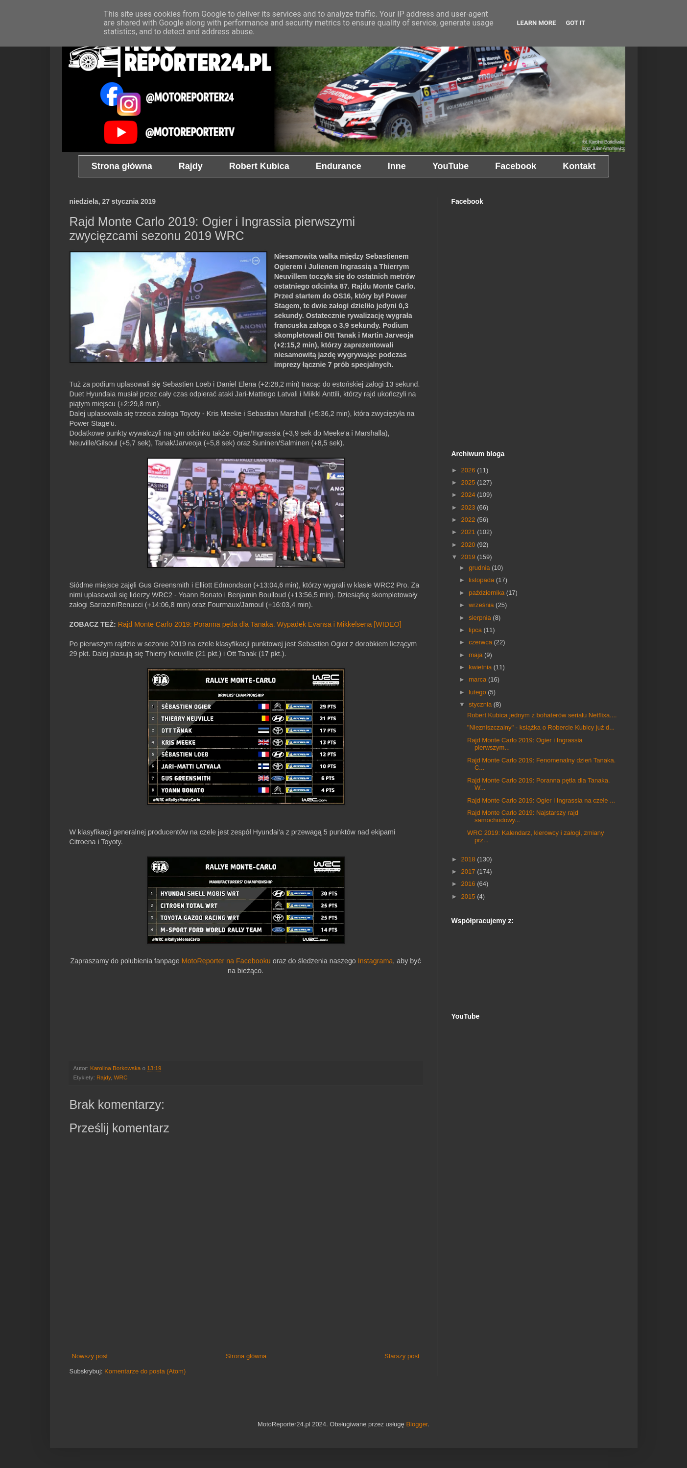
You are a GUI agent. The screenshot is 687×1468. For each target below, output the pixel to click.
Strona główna (246, 1356)
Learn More (536, 22)
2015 (469, 896)
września (482, 605)
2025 (469, 482)
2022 (469, 519)
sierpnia (481, 617)
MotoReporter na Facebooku (226, 961)
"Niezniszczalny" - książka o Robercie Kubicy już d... (541, 727)
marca (478, 679)
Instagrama (375, 961)
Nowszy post (90, 1356)
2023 (469, 507)
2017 (469, 871)
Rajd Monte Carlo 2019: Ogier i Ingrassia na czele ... (541, 800)
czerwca (481, 642)
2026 (469, 470)
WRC (120, 1077)
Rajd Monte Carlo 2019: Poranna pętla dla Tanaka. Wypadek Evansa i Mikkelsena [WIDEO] (260, 624)
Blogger (416, 1424)
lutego (478, 692)
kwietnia (481, 667)
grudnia (480, 567)
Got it (575, 22)
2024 (469, 494)
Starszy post (402, 1356)
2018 (469, 859)
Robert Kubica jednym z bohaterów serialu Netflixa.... (542, 715)
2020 (469, 544)
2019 (469, 557)
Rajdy (103, 1077)
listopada (482, 580)
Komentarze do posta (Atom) (145, 1371)
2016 (469, 883)
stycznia (481, 704)
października (487, 592)
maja (476, 655)
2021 (469, 532)
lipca (476, 630)
